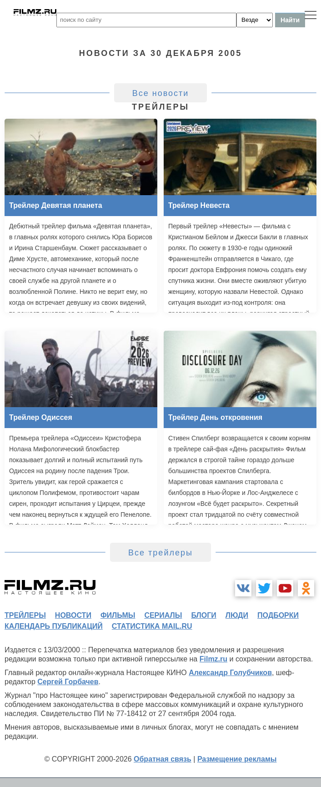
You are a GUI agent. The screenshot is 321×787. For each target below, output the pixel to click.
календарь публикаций (54, 626)
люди (237, 615)
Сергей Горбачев (67, 682)
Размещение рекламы (237, 759)
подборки (278, 615)
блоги (203, 615)
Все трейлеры (160, 552)
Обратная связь (162, 759)
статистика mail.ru (152, 626)
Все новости (160, 93)
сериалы (163, 615)
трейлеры (25, 615)
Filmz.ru (213, 659)
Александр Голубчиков (230, 672)
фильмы (117, 615)
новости (73, 615)
